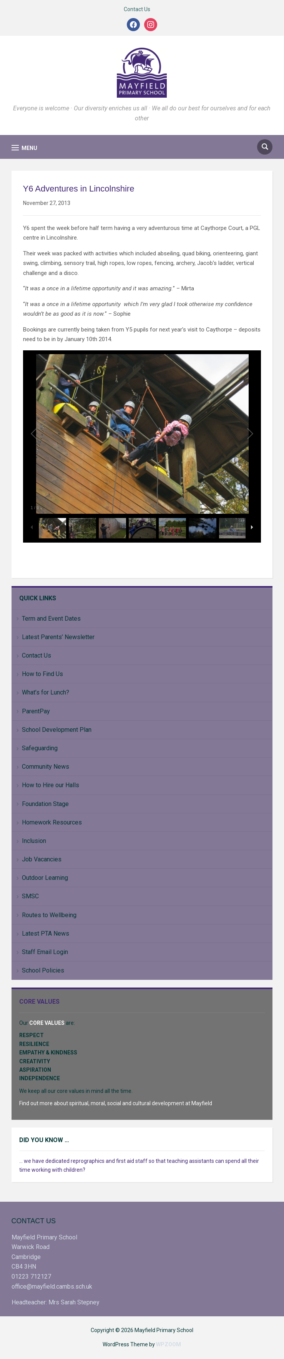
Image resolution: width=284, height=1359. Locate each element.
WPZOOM (168, 1344)
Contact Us (137, 9)
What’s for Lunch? (45, 692)
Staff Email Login (45, 952)
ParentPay (36, 711)
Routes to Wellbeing (49, 915)
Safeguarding (40, 748)
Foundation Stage (45, 804)
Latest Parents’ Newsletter (58, 637)
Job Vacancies (41, 859)
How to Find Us (42, 674)
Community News (45, 766)
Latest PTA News (45, 933)
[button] (24, 147)
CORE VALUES (47, 1023)
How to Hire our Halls (50, 785)
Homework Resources (52, 822)
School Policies (43, 970)
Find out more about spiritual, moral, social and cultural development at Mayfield (115, 1103)
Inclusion (34, 840)
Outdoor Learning (45, 877)
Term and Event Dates (51, 618)
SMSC (30, 896)
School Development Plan (56, 729)
